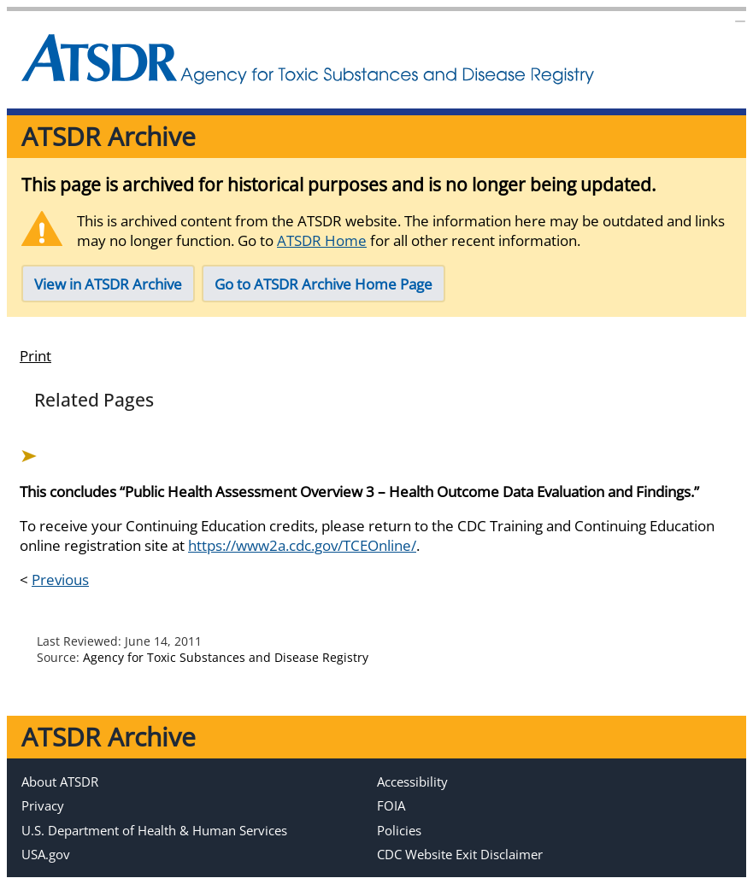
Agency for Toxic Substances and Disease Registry (225, 657)
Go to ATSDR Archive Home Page (323, 284)
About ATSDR (59, 781)
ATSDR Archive (108, 136)
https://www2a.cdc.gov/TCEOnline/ (302, 545)
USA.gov (45, 854)
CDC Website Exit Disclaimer (460, 854)
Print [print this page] (35, 356)
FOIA (391, 805)
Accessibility (412, 781)
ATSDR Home (322, 240)
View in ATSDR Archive (108, 284)
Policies (399, 830)
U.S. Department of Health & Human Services (154, 830)
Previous (60, 579)
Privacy (42, 805)
